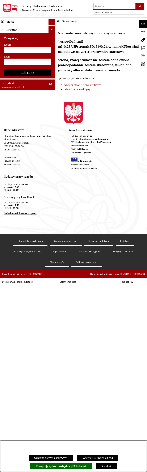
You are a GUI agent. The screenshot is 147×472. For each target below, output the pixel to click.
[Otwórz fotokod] (143, 64)
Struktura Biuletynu (98, 427)
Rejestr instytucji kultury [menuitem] (15, 190)
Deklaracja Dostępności (90, 437)
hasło (7, 251)
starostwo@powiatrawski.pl (94, 325)
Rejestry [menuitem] (6, 217)
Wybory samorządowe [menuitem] (14, 210)
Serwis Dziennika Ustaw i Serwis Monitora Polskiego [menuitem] (20, 124)
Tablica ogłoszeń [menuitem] (11, 99)
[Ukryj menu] (52, 22)
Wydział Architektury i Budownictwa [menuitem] (22, 140)
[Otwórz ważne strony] (143, 48)
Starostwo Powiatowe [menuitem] (14, 61)
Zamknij (107, 466)
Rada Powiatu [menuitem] (9, 42)
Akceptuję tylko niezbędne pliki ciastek (61, 466)
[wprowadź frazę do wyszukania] (114, 6)
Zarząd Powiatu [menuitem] (10, 48)
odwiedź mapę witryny (77, 89)
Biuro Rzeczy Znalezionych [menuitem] (17, 164)
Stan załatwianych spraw (30, 427)
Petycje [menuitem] (5, 177)
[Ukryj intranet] (52, 224)
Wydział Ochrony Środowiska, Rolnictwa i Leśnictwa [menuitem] (18, 148)
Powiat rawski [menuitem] (9, 35)
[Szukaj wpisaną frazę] (140, 6)
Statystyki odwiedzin (123, 437)
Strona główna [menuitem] (9, 28)
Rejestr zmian (59, 437)
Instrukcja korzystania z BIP (27, 437)
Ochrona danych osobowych (50, 457)
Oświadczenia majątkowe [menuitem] (16, 81)
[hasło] (27, 257)
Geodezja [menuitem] (6, 133)
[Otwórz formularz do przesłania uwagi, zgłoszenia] (143, 56)
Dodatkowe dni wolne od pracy (20, 399)
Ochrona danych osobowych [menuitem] (18, 197)
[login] (27, 245)
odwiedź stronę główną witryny (82, 85)
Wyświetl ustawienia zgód (98, 457)
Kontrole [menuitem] (6, 203)
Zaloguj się (27, 267)
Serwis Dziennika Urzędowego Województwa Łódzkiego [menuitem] (19, 114)
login (7, 239)
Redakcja (124, 427)
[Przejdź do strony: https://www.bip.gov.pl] (143, 32)
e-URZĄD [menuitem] (7, 68)
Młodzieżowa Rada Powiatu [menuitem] (17, 55)
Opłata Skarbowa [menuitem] (11, 105)
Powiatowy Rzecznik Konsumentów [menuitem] (22, 184)
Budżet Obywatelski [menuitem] (13, 75)
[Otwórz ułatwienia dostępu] (143, 24)
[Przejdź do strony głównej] (38, 8)
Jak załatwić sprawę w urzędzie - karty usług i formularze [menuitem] (23, 90)
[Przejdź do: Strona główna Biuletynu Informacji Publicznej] (58, 21)
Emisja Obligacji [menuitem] (10, 157)
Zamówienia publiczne (65, 427)
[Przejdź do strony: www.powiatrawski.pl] (143, 40)
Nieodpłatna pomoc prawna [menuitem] (17, 170)
